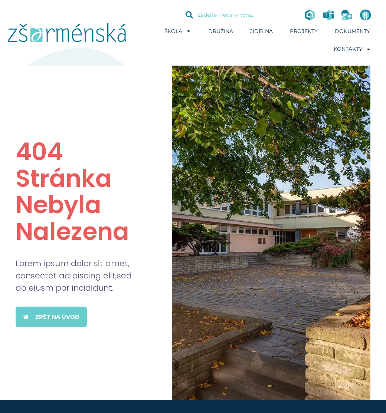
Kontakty (352, 49)
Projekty (304, 31)
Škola (177, 31)
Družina (220, 31)
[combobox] (232, 14)
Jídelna (261, 31)
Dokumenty (352, 31)
